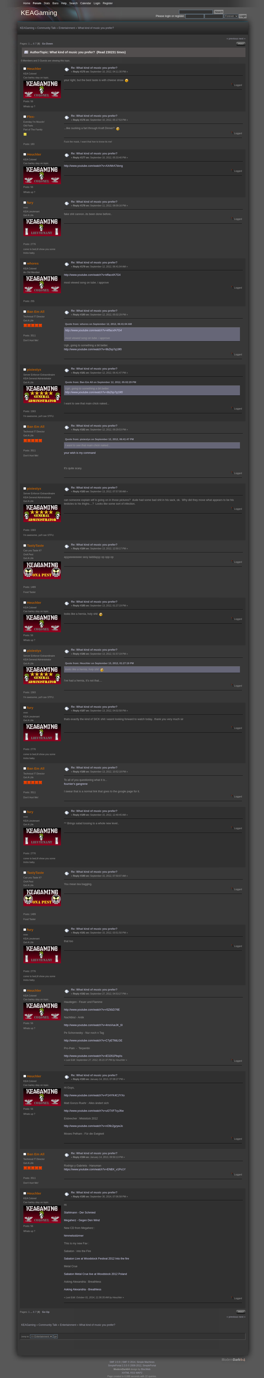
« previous (232, 38)
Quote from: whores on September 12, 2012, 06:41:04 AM (98, 324)
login (168, 16)
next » (242, 38)
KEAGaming (39, 12)
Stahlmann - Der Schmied (80, 1212)
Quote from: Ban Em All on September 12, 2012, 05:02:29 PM (100, 382)
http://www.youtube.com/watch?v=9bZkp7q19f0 (93, 349)
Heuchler (34, 68)
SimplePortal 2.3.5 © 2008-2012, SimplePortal (132, 1365)
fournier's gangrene (76, 783)
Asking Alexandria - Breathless (82, 1289)
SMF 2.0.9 (114, 1362)
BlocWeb (145, 1369)
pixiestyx (34, 369)
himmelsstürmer (74, 1235)
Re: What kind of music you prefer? (94, 67)
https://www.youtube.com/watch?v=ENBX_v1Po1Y (95, 1169)
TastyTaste (35, 545)
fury (30, 202)
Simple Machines (146, 1362)
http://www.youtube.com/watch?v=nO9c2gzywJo (93, 1126)
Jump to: (25, 1336)
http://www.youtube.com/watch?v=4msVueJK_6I (93, 1025)
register (179, 16)
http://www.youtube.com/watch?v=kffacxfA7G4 (92, 274)
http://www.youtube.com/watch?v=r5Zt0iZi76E (92, 1009)
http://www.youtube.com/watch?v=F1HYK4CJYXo (94, 1095)
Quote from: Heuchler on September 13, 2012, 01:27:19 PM (99, 663)
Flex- (31, 117)
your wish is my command (80, 452)
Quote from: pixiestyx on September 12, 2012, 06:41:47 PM (99, 439)
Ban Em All (35, 311)
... (31, 43)
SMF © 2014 (129, 1362)
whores (33, 263)
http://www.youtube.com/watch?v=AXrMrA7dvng (93, 165)
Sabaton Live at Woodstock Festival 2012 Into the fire (96, 1258)
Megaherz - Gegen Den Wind (82, 1220)
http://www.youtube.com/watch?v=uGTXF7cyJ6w (94, 1110)
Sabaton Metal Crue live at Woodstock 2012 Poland (95, 1274)
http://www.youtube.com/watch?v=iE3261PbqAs (93, 1056)
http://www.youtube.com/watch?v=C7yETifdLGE (93, 1040)
